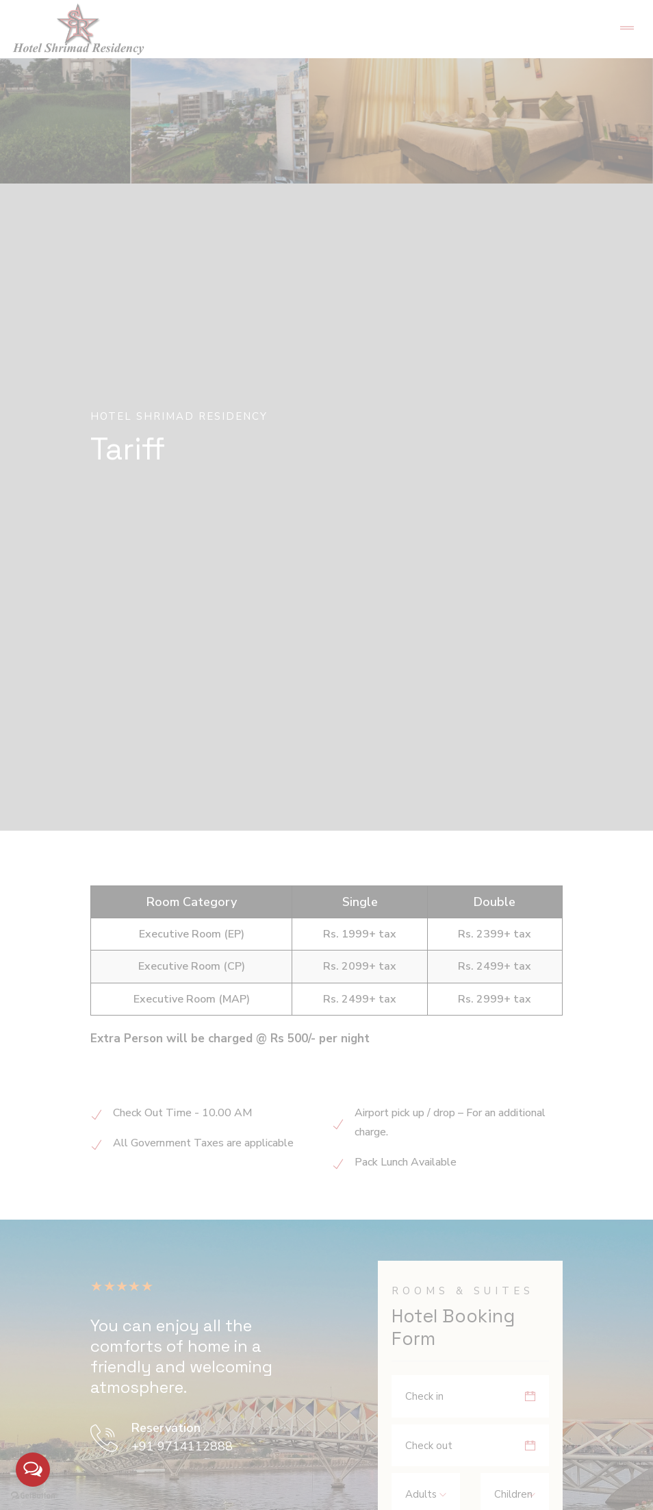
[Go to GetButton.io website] (33, 1496)
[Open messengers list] (33, 1469)
